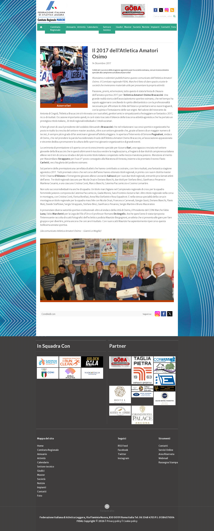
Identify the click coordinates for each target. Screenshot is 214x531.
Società (137, 27)
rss (172, 10)
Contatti (165, 27)
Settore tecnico (107, 28)
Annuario (71, 27)
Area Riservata (166, 454)
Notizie (145, 27)
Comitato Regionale (55, 28)
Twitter (122, 454)
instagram (167, 10)
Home (40, 445)
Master (128, 27)
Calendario (92, 27)
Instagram (123, 458)
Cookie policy (130, 521)
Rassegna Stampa (168, 462)
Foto (173, 27)
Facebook (123, 450)
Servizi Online (166, 450)
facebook (155, 10)
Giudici (119, 27)
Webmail (163, 458)
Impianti (155, 27)
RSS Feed (123, 445)
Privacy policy (114, 521)
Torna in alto (107, 510)
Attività (81, 27)
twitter (161, 10)
